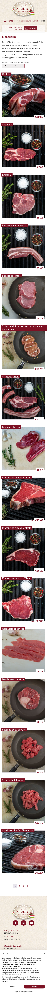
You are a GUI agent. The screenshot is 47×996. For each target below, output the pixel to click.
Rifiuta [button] (12, 986)
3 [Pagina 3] (23, 886)
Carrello (36, 21)
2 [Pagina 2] (19, 886)
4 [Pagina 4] (27, 886)
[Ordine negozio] (13, 66)
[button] (44, 953)
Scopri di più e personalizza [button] (23, 991)
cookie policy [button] (17, 966)
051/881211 (12, 936)
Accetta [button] (34, 986)
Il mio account (25, 21)
